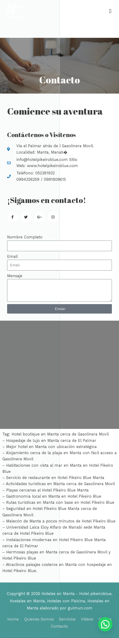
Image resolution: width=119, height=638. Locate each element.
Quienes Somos (39, 619)
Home (13, 619)
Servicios (67, 619)
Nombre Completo (24, 237)
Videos (87, 619)
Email (12, 256)
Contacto (59, 626)
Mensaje (14, 276)
